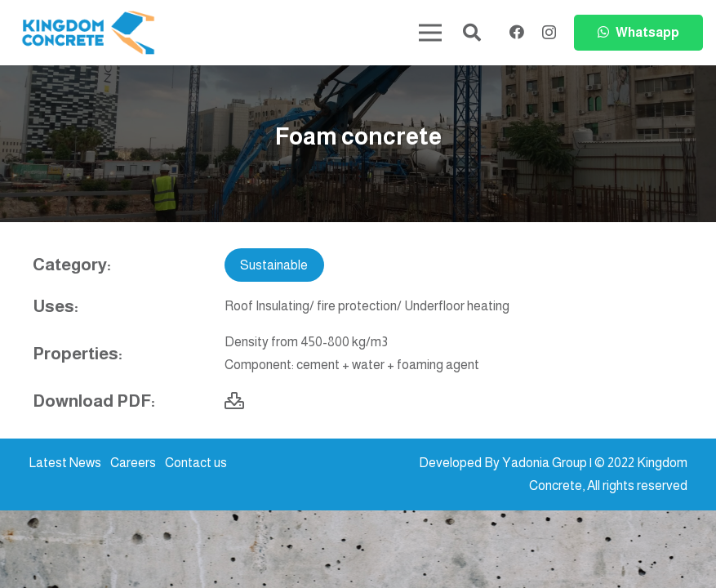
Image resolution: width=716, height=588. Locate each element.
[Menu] (430, 32)
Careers (133, 463)
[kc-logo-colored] (88, 33)
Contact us (196, 463)
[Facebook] (516, 31)
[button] (471, 33)
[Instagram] (549, 32)
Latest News (65, 463)
